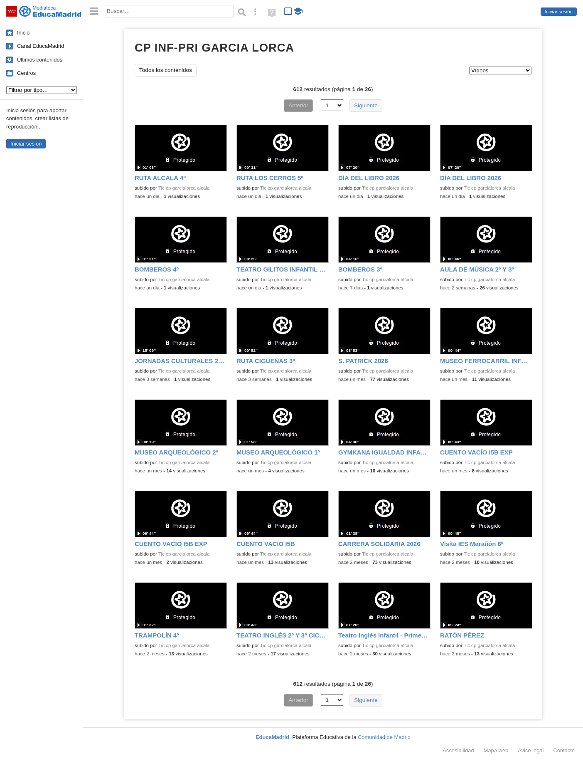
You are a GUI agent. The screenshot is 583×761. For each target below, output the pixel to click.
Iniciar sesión (559, 11)
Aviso (531, 750)
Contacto (564, 750)
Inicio (23, 33)
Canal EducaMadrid (40, 46)
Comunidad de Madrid (384, 737)
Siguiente (366, 105)
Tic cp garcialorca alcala (183, 187)
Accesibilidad (458, 750)
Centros (26, 73)
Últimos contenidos (39, 60)
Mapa (496, 750)
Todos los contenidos (165, 70)
